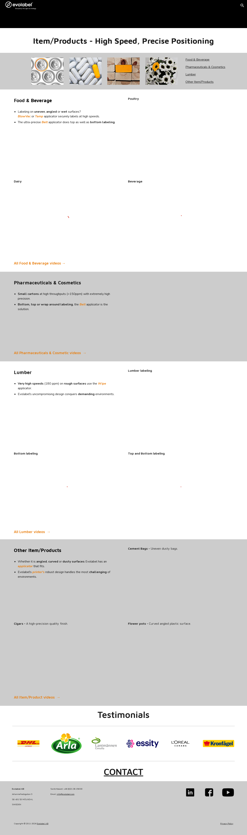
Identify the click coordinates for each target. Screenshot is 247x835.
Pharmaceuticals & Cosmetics (205, 67)
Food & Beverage (197, 59)
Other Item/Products (199, 82)
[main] (57, 19)
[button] (242, 5)
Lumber (190, 74)
